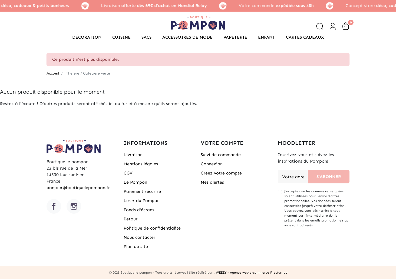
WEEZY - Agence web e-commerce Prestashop (251, 272)
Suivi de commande (221, 154)
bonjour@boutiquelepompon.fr (78, 187)
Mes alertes (212, 182)
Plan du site (136, 246)
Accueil (53, 73)
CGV (128, 173)
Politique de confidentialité (152, 228)
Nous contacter (139, 237)
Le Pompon (135, 182)
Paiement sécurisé (142, 191)
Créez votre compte (221, 173)
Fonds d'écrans (139, 209)
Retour (130, 218)
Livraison (133, 154)
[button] (320, 26)
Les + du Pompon (142, 200)
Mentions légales (141, 163)
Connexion (212, 163)
